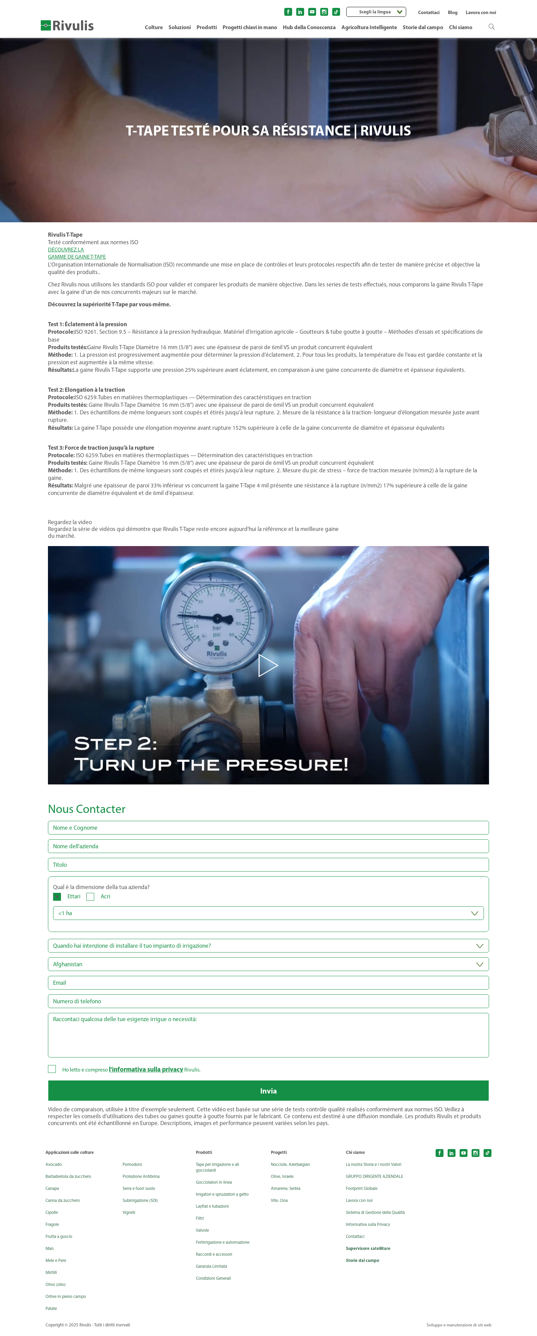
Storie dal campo (423, 27)
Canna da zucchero (65, 1204)
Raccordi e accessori (216, 1258)
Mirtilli (52, 1276)
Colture (154, 27)
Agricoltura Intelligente (369, 27)
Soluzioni (179, 27)
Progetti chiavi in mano (250, 27)
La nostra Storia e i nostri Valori (377, 1168)
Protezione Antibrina (144, 1180)
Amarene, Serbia (287, 1192)
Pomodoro (134, 1168)
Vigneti (130, 1216)
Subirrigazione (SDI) (143, 1204)
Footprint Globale (364, 1198)
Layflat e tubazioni (214, 1210)
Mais (50, 1252)
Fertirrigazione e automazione (226, 1246)
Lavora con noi (481, 12)
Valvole (203, 1234)
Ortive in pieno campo (68, 1300)
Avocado (55, 1168)
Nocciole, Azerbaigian (292, 1168)
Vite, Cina (280, 1204)
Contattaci (429, 12)
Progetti (279, 1156)
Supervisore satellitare (369, 1264)
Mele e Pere (57, 1264)
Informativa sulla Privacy (370, 1240)
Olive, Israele (283, 1180)
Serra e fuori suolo (141, 1192)
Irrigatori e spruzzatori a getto (226, 1198)
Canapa (53, 1192)
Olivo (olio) (56, 1288)
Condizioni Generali (215, 1282)
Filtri (200, 1222)
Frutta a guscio (61, 1240)
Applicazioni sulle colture (72, 1156)
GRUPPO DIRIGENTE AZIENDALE (365, 1183)
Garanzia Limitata (214, 1270)
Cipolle (52, 1216)
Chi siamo (460, 27)
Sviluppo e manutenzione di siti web (457, 1328)
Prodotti (207, 27)
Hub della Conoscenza (309, 27)
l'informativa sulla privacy (149, 1069)
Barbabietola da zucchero (71, 1180)
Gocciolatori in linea (216, 1186)
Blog (453, 12)
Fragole (53, 1228)
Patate (52, 1312)
